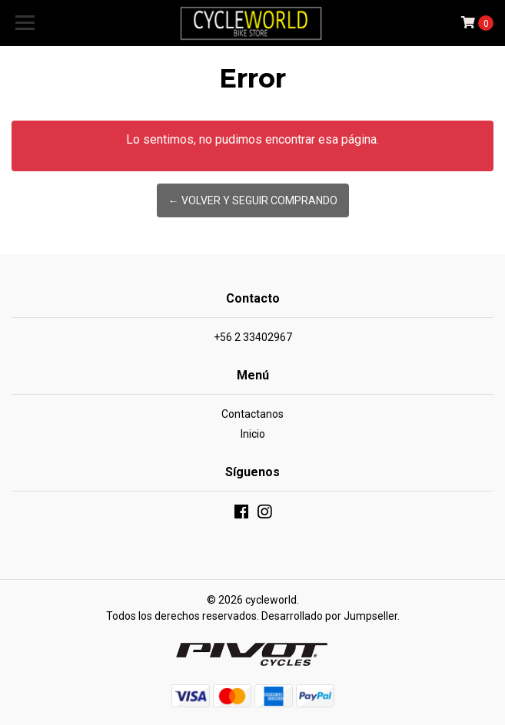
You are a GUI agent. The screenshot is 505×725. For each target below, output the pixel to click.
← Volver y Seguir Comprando (252, 200)
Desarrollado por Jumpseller (329, 616)
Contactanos (252, 414)
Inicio (253, 434)
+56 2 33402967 (253, 337)
